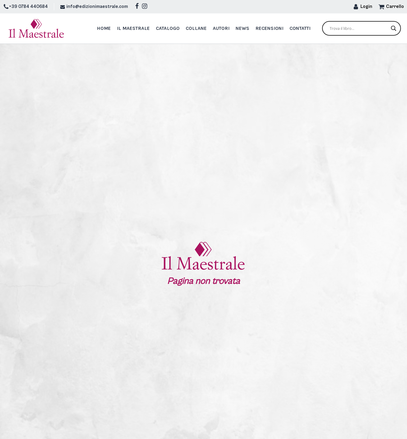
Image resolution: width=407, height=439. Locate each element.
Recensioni (269, 28)
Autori (221, 28)
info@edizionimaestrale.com (97, 6)
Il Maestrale (133, 28)
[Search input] (359, 28)
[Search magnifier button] (393, 28)
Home (104, 28)
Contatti (300, 28)
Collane (196, 28)
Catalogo (168, 28)
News (242, 28)
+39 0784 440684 (28, 6)
